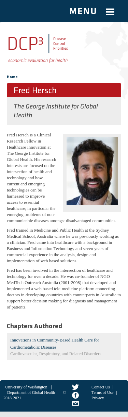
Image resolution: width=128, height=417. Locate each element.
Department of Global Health (31, 392)
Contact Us (100, 387)
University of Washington (26, 387)
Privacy (97, 398)
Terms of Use (102, 392)
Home (12, 77)
